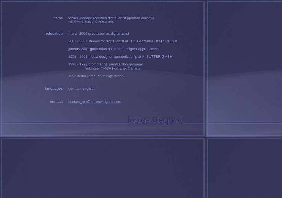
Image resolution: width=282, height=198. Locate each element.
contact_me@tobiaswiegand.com (94, 102)
